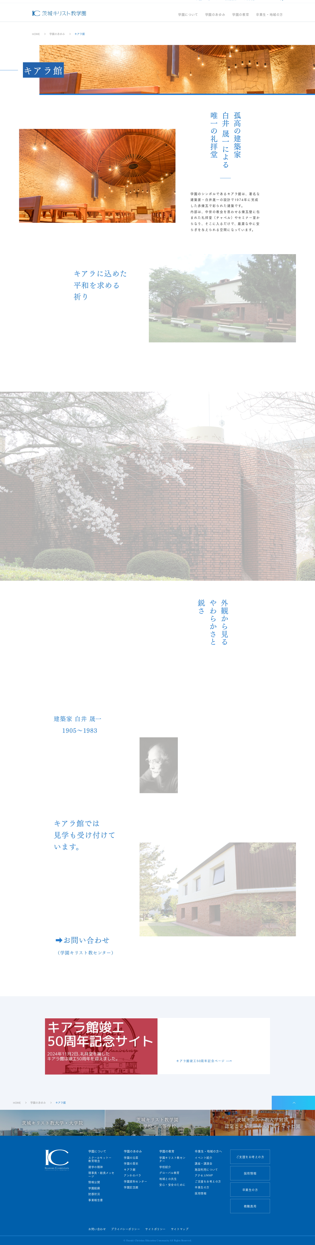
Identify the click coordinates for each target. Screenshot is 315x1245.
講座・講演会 (203, 1163)
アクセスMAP (204, 1175)
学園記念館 (131, 1187)
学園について (188, 21)
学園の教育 (240, 21)
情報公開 (94, 1182)
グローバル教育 (169, 1172)
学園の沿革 (131, 1157)
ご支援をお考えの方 (206, 4)
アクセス (266, 4)
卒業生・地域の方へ (208, 1151)
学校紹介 (165, 1167)
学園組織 (94, 1188)
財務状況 (94, 1194)
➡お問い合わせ (85, 948)
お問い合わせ (97, 1229)
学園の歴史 (131, 1163)
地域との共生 (168, 1179)
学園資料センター (135, 1181)
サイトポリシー (155, 1229)
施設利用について (206, 1169)
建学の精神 (95, 1167)
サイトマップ (179, 1229)
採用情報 (231, 4)
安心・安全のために (172, 1184)
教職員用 (249, 4)
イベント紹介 (203, 1157)
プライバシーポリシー (125, 1229)
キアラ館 (129, 1169)
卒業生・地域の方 (269, 21)
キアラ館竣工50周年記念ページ (200, 1061)
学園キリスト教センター (172, 1159)
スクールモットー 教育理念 (101, 1159)
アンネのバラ (132, 1175)
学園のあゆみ (215, 21)
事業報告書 (95, 1200)
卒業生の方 (202, 1187)
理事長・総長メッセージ (101, 1174)
